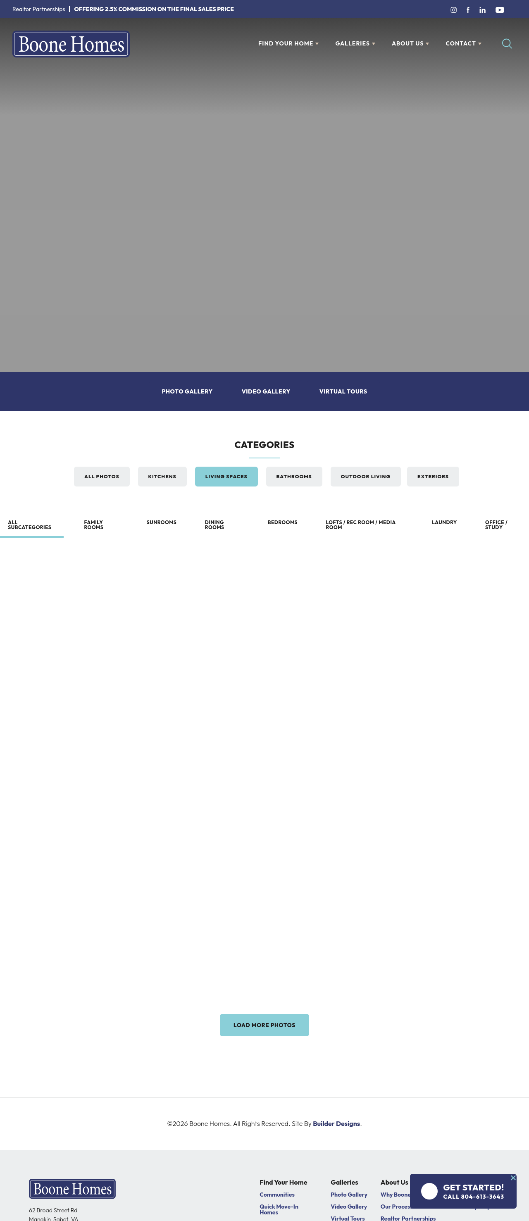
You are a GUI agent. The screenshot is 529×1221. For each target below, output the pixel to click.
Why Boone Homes (405, 1198)
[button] (507, 43)
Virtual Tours (343, 391)
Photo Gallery (187, 391)
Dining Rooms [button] (215, 524)
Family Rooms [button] (93, 524)
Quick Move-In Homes (279, 1212)
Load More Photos (264, 1026)
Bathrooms (294, 476)
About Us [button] (408, 43)
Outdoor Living (366, 476)
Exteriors (433, 476)
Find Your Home (283, 1186)
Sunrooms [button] (161, 522)
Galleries (344, 1186)
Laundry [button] (444, 522)
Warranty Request (476, 1210)
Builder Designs (336, 1127)
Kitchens (162, 476)
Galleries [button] (352, 43)
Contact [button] (461, 43)
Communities (277, 1198)
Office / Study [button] (497, 524)
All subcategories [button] (30, 524)
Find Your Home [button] (285, 43)
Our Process (397, 1210)
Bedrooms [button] (283, 522)
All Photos (101, 476)
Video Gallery (266, 391)
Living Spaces (226, 476)
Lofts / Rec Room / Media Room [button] (361, 524)
